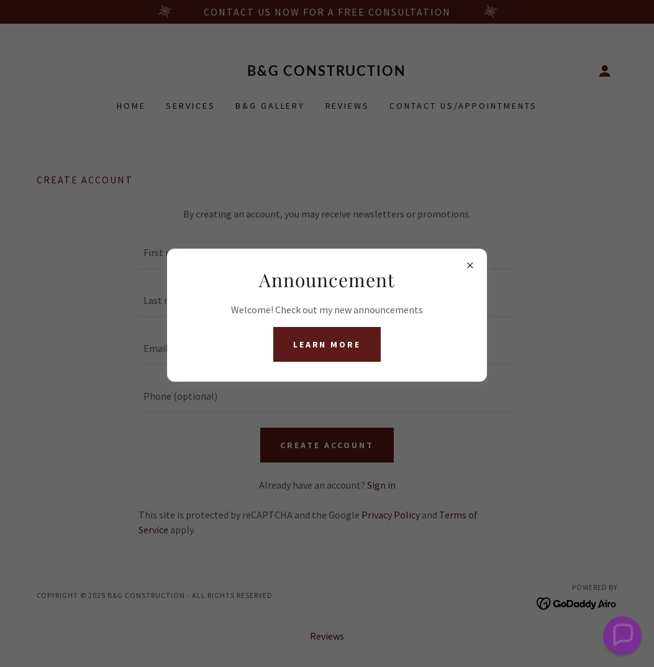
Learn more (327, 344)
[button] (622, 635)
